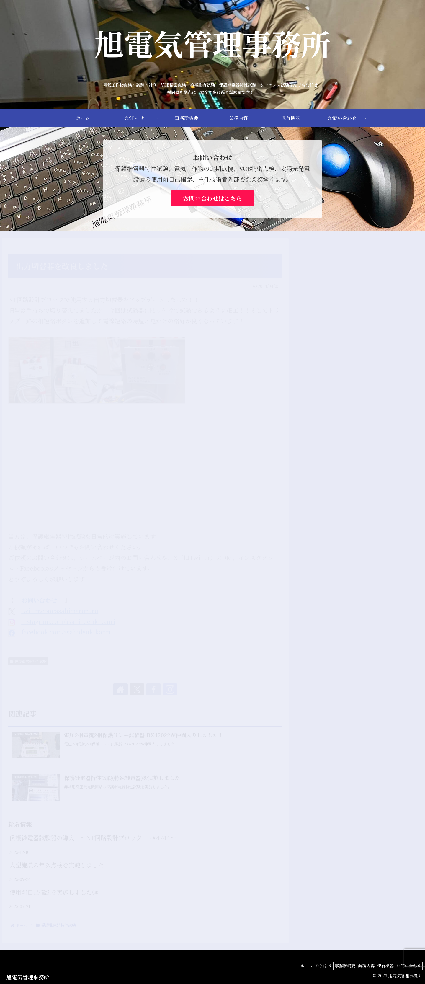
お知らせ (308, 966)
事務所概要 (332, 966)
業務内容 (357, 966)
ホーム (287, 966)
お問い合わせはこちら (212, 198)
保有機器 (380, 966)
